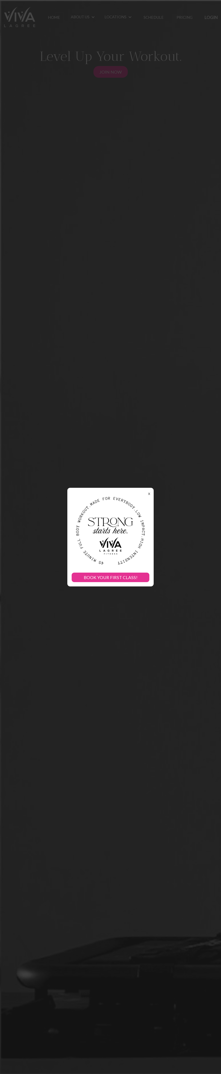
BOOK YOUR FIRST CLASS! (110, 577)
